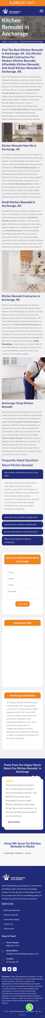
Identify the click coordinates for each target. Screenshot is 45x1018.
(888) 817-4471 (22, 3)
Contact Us (8, 924)
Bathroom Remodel (12, 910)
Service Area (9, 928)
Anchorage (13, 41)
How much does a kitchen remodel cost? (21, 517)
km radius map (22, 655)
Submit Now (22, 604)
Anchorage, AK (12, 962)
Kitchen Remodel (11, 915)
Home (4, 41)
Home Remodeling (11, 919)
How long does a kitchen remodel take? (20, 524)
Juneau (28, 853)
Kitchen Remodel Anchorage (31, 41)
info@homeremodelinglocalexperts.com (22, 954)
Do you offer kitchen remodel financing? (20, 532)
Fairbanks (19, 853)
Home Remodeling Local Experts (22, 1011)
